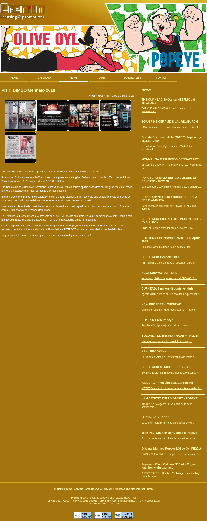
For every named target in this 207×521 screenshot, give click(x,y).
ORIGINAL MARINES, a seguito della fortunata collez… (172, 454)
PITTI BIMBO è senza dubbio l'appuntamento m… (169, 262)
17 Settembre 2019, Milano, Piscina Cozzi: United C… (172, 186)
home (15, 77)
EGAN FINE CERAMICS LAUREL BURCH (170, 121)
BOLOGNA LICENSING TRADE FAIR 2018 (170, 335)
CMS (150, 488)
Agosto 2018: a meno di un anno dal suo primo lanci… (172, 294)
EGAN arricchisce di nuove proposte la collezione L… (171, 127)
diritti (103, 77)
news (74, 77)
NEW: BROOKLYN (154, 351)
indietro (59, 488)
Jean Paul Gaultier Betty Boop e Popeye (169, 432)
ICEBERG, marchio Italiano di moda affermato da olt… (172, 388)
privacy (108, 488)
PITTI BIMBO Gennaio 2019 (160, 257)
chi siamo (44, 77)
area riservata (93, 488)
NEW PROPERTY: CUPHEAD (161, 304)
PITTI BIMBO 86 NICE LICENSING (165, 367)
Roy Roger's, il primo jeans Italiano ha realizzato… (170, 325)
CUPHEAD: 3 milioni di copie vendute (168, 288)
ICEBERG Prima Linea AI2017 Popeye (168, 382)
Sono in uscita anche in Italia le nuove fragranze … (170, 438)
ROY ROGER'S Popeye (157, 320)
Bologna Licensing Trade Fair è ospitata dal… (167, 247)
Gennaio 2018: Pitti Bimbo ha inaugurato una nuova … (172, 372)
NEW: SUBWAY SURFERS (160, 272)
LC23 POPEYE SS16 (156, 417)
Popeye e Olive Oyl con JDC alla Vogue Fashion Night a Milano (169, 466)
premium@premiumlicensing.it (118, 500)
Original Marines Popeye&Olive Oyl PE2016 (172, 448)
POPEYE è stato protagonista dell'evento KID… (168, 227)
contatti (162, 77)
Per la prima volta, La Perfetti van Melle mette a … (170, 357)
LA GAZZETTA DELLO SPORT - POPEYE (170, 398)
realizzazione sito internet (130, 488)
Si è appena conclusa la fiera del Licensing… (167, 341)
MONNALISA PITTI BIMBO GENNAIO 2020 (170, 159)
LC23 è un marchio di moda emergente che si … (169, 422)
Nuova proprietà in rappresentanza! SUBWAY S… (169, 278)
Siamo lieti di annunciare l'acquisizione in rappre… (170, 309)
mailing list (132, 77)
